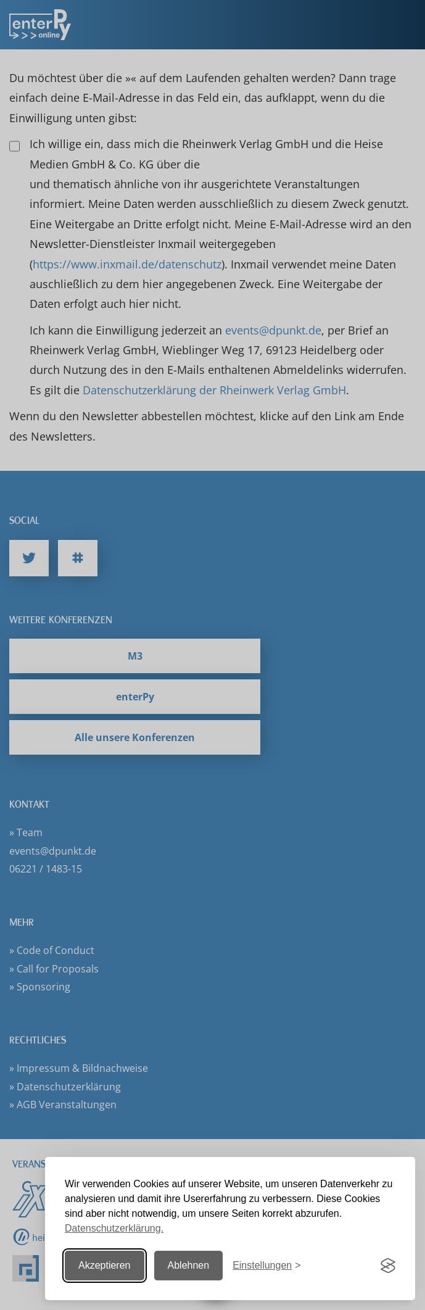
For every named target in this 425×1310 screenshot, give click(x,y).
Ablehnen (189, 1265)
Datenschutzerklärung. (114, 1228)
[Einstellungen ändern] (266, 1266)
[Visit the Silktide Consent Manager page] (388, 1265)
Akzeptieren (104, 1265)
